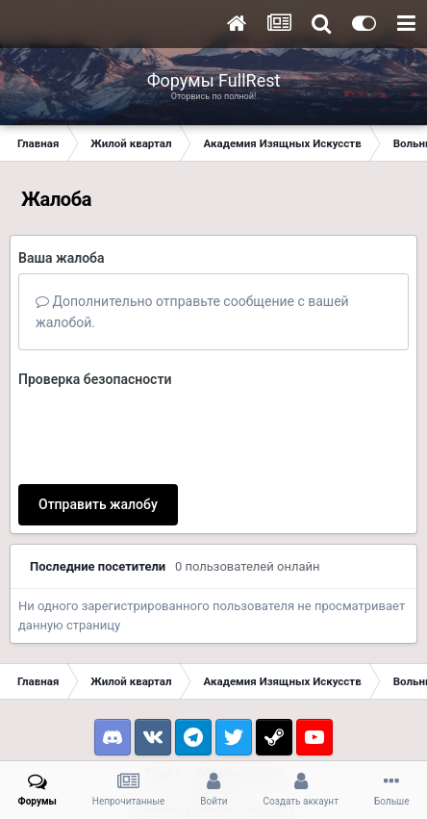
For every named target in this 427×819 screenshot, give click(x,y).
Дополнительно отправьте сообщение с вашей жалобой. (192, 312)
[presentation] (164, 432)
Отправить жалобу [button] (98, 504)
